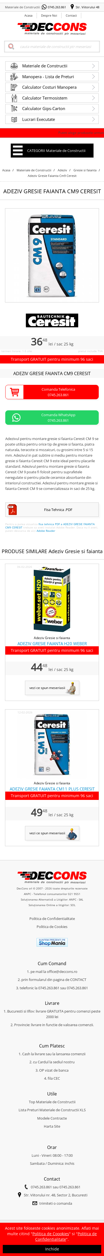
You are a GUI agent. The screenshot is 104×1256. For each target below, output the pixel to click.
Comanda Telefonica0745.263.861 (58, 392)
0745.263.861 (57, 7)
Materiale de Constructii (44, 65)
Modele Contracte (52, 1118)
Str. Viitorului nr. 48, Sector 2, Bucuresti (55, 1195)
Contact (71, 15)
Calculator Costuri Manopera (49, 87)
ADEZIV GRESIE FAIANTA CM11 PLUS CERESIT (52, 789)
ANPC (27, 894)
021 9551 (74, 894)
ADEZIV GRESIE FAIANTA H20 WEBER (52, 643)
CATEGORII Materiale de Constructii (56, 150)
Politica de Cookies (52, 926)
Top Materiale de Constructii (52, 1101)
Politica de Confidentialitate (52, 918)
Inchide (52, 1249)
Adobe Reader (46, 531)
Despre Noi (49, 15)
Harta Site (52, 1126)
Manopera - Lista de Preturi (48, 76)
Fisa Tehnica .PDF (58, 509)
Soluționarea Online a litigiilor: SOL (52, 905)
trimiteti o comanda (55, 1203)
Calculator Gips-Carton (43, 108)
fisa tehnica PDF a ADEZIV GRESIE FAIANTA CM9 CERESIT (50, 525)
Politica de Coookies (50, 1233)
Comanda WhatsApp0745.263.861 (58, 417)
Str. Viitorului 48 (87, 7)
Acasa (28, 15)
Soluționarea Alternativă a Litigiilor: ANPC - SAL (52, 899)
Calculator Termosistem (44, 98)
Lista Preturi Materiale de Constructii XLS (52, 1109)
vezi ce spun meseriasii (47, 687)
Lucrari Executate (38, 119)
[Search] (52, 46)
